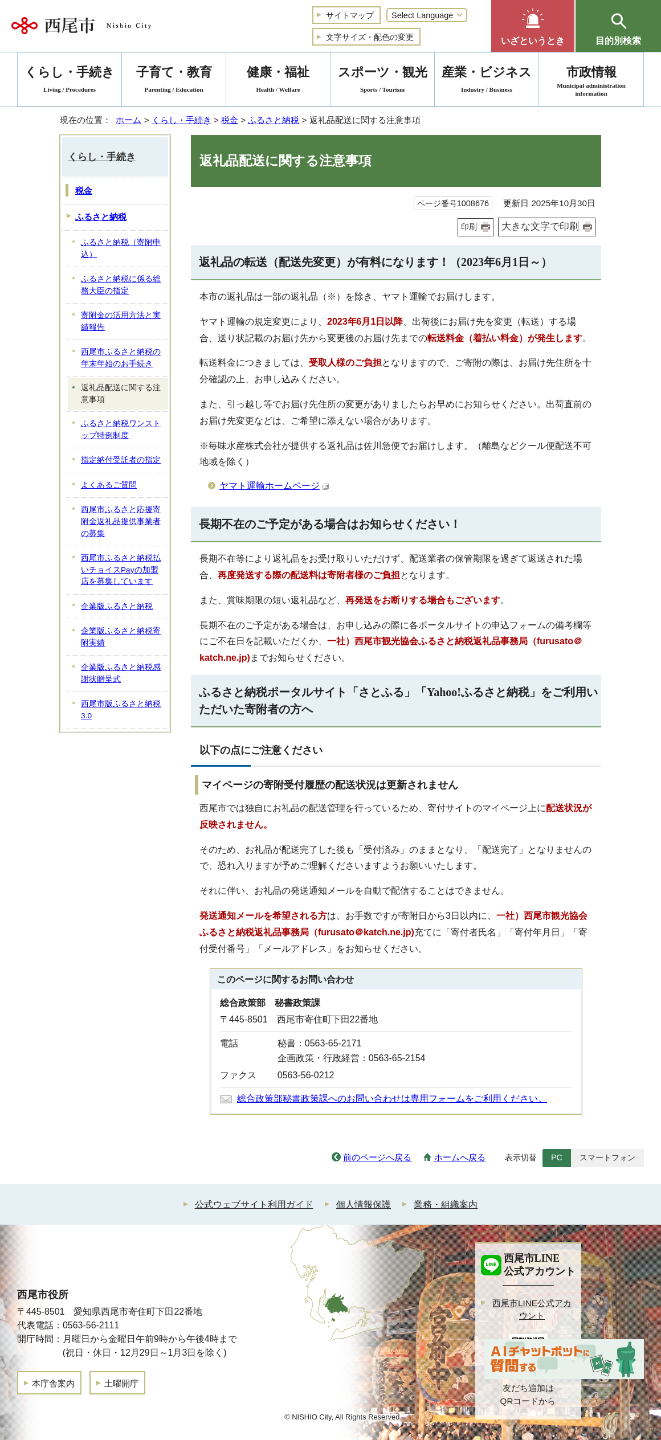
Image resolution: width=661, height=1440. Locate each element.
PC (556, 1157)
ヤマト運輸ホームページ (274, 485)
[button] (532, 26)
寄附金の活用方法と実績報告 (121, 321)
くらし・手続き (181, 120)
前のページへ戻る (377, 1157)
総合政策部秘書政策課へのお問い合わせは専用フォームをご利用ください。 (392, 1098)
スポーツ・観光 (382, 81)
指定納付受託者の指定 (121, 460)
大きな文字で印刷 (540, 226)
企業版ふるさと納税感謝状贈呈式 (121, 673)
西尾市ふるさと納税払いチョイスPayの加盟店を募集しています (121, 570)
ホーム (128, 120)
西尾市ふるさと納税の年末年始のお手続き (121, 357)
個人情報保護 (363, 1204)
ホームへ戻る (459, 1157)
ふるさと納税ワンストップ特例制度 (121, 429)
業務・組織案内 (446, 1204)
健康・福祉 (278, 81)
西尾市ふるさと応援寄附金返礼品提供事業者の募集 (121, 521)
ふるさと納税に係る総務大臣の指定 (121, 285)
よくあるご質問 (109, 485)
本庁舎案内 (53, 1383)
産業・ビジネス (486, 81)
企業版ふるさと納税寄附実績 (121, 637)
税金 (229, 120)
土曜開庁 (121, 1383)
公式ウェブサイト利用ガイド (254, 1204)
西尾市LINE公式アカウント (532, 1309)
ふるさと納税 (273, 120)
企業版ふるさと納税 (117, 606)
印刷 (469, 226)
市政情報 (591, 81)
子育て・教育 (174, 81)
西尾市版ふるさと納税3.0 (121, 709)
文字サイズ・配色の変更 (370, 37)
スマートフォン (607, 1157)
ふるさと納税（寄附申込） (121, 248)
